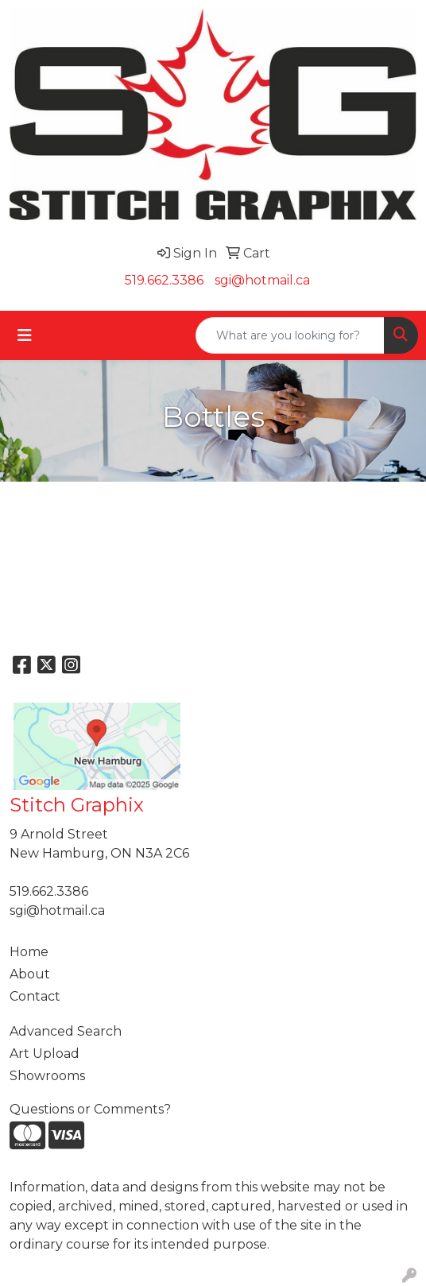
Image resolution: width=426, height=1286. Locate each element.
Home (29, 951)
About (30, 974)
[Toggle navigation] (24, 335)
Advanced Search (66, 1031)
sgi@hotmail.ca (262, 280)
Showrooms (47, 1075)
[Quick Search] (290, 335)
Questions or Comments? (90, 1109)
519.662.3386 (164, 280)
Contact (35, 996)
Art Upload (44, 1053)
